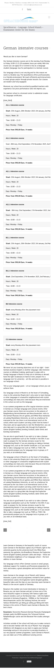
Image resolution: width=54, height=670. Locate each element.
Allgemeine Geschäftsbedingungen (31, 658)
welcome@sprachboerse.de (33, 5)
